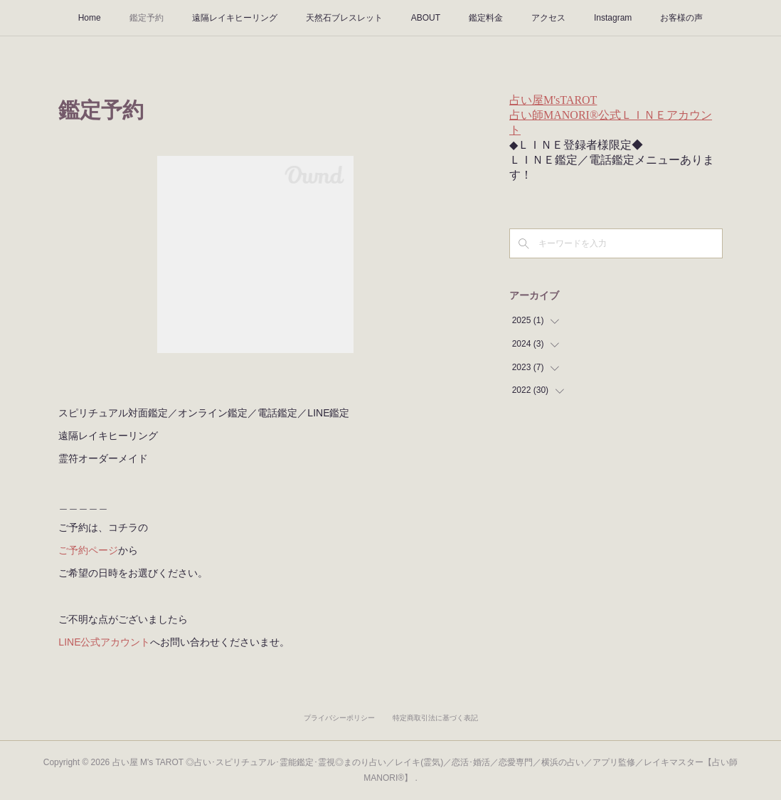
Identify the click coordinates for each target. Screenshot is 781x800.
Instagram (613, 18)
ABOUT (425, 18)
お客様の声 (681, 18)
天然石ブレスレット (344, 18)
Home (89, 18)
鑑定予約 (146, 18)
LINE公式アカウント (104, 642)
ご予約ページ (88, 550)
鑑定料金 (486, 18)
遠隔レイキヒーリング (234, 18)
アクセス (548, 18)
